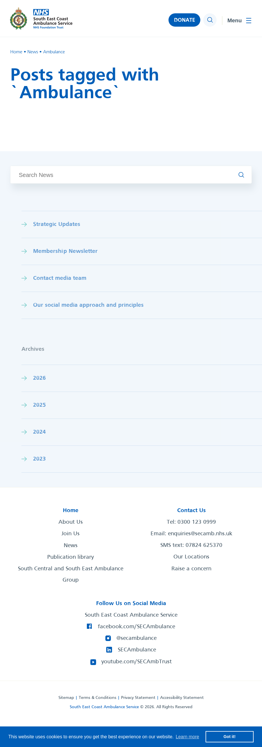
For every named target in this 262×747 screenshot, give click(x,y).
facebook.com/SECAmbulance (136, 626)
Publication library (70, 557)
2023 (50, 459)
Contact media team (71, 278)
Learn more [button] (187, 736)
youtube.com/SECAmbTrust (137, 661)
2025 (50, 405)
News (71, 545)
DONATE (184, 20)
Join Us (70, 533)
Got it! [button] (229, 736)
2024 (50, 432)
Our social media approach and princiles (99, 305)
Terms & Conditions (97, 697)
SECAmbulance (137, 649)
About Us (70, 522)
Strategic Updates (67, 224)
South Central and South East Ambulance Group (70, 574)
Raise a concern (191, 568)
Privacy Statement (138, 697)
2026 (50, 378)
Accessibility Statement (182, 697)
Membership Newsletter (76, 251)
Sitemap (66, 697)
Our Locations (191, 557)
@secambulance (137, 638)
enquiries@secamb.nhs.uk (200, 533)
